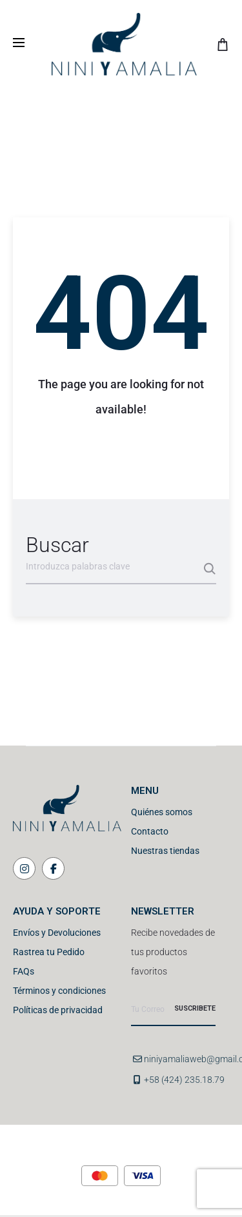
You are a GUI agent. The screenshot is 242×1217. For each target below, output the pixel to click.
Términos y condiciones (59, 990)
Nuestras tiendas (165, 851)
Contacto (149, 831)
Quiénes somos (161, 812)
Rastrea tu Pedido (49, 952)
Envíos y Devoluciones (57, 932)
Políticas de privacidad (58, 1010)
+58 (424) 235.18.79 (184, 1079)
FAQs (23, 971)
